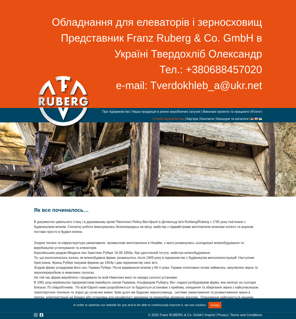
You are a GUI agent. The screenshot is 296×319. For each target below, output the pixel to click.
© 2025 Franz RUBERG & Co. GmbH (175, 315)
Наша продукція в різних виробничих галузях (166, 111)
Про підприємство (116, 111)
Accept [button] (215, 305)
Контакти (207, 119)
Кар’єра (192, 119)
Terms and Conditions (246, 315)
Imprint (210, 315)
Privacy (222, 315)
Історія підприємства (168, 119)
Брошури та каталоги (232, 119)
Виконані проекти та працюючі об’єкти (232, 111)
